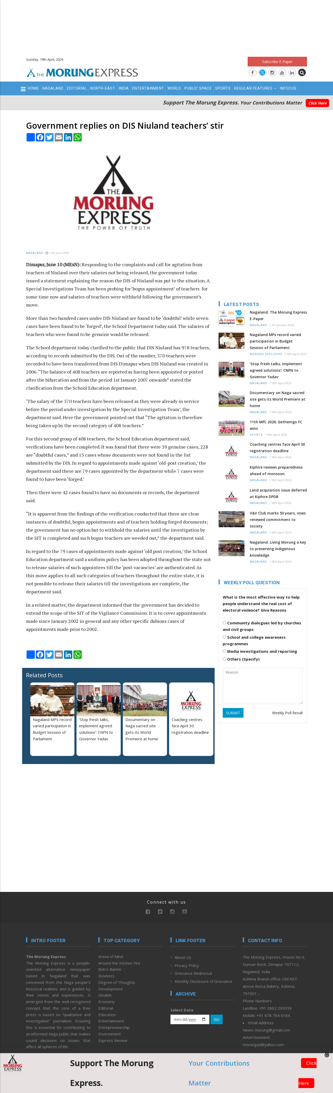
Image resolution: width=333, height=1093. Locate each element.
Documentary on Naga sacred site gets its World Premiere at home (277, 399)
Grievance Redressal (193, 973)
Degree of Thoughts (116, 982)
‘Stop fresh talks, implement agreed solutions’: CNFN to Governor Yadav (276, 370)
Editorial (77, 88)
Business (106, 975)
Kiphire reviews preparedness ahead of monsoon (276, 470)
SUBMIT (233, 712)
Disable (105, 995)
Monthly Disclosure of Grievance (203, 981)
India (124, 88)
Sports (223, 88)
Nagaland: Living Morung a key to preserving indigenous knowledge (278, 549)
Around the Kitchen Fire (119, 963)
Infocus (288, 88)
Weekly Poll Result (287, 713)
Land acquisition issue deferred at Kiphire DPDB (278, 493)
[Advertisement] (166, 26)
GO (216, 1019)
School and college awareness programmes (254, 640)
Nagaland (52, 88)
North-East (102, 88)
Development (110, 988)
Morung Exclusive (266, 354)
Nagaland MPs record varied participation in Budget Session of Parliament (275, 341)
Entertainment (148, 88)
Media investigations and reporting (260, 651)
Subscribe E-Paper (277, 61)
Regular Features (255, 88)
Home (33, 88)
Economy (106, 1001)
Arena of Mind (110, 956)
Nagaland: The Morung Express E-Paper (278, 315)
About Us (183, 957)
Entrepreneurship (114, 1027)
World (174, 88)
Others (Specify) (241, 659)
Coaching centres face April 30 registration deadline (190, 726)
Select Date (181, 1010)
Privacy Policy (187, 965)
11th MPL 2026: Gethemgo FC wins (276, 425)
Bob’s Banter (110, 969)
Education (107, 1014)
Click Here (317, 103)
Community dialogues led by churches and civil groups (262, 626)
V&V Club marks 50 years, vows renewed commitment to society (278, 520)
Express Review (112, 1040)
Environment (109, 1033)
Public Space (198, 88)
